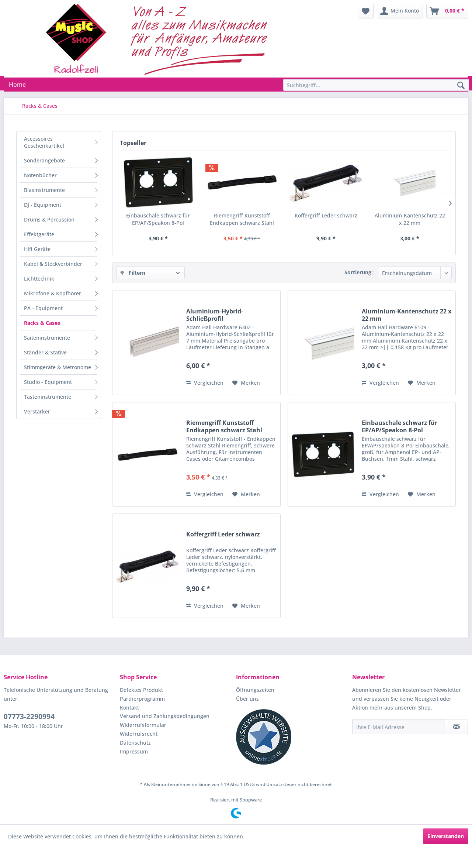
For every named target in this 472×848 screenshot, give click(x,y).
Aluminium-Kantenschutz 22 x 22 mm (410, 219)
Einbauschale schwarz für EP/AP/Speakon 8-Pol (158, 219)
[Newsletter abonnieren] (456, 727)
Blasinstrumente (44, 189)
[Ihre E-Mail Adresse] (398, 727)
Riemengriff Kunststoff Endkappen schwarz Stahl (242, 219)
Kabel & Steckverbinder (53, 263)
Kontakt (129, 707)
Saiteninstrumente (47, 337)
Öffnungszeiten (255, 689)
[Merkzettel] (366, 11)
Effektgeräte (39, 234)
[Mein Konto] (400, 11)
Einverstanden (445, 836)
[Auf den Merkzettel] (246, 382)
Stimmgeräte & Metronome (57, 367)
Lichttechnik (39, 278)
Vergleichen (204, 382)
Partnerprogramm (142, 698)
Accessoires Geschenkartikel (44, 142)
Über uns (247, 698)
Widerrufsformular (143, 724)
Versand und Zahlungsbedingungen (164, 716)
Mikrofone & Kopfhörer (52, 293)
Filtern (132, 272)
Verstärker (37, 411)
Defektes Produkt (141, 689)
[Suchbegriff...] (376, 85)
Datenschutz (135, 742)
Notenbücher (40, 175)
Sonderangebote (44, 160)
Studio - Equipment (48, 381)
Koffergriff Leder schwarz (326, 215)
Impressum (134, 751)
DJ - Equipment (42, 204)
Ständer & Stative (45, 352)
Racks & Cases (42, 322)
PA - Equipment (43, 308)
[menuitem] (366, 11)
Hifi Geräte (37, 249)
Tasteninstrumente (47, 396)
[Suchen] (461, 85)
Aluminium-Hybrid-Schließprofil (214, 315)
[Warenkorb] (447, 11)
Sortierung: (358, 272)
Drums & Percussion (49, 219)
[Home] (17, 85)
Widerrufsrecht (138, 733)
